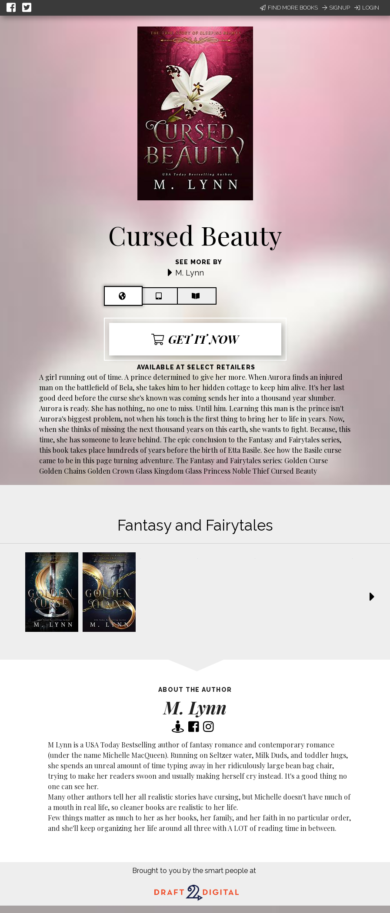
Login (366, 7)
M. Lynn (189, 272)
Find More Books (289, 7)
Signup (336, 7)
